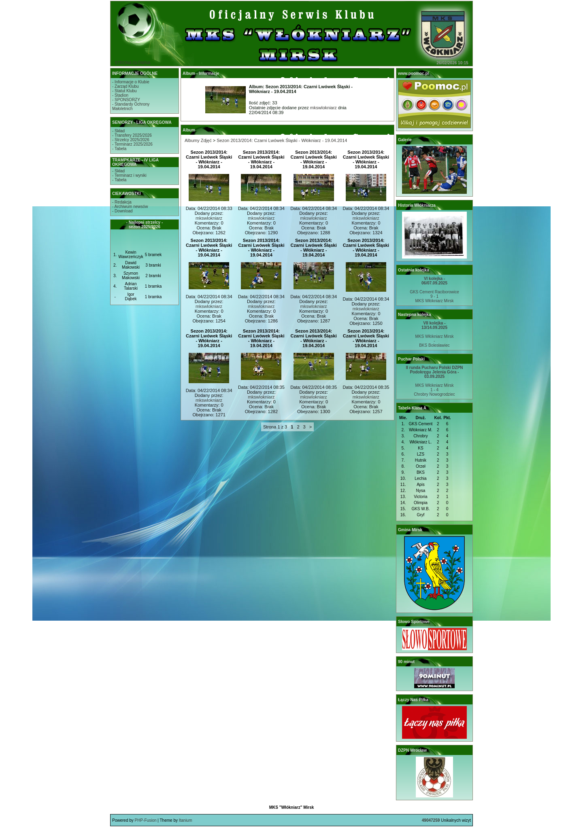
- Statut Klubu (124, 91)
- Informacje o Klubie (130, 82)
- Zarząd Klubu (125, 86)
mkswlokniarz (323, 107)
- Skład (118, 131)
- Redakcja (122, 202)
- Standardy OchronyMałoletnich (130, 106)
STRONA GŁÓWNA (132, 63)
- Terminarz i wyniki (129, 175)
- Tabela (119, 148)
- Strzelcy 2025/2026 (130, 140)
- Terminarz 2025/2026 (132, 144)
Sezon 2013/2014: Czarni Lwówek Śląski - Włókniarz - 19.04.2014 (282, 140)
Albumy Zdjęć (198, 140)
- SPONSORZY (126, 100)
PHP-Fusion (146, 820)
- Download (122, 211)
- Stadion (120, 95)
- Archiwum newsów (130, 206)
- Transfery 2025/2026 (132, 135)
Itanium (185, 820)
